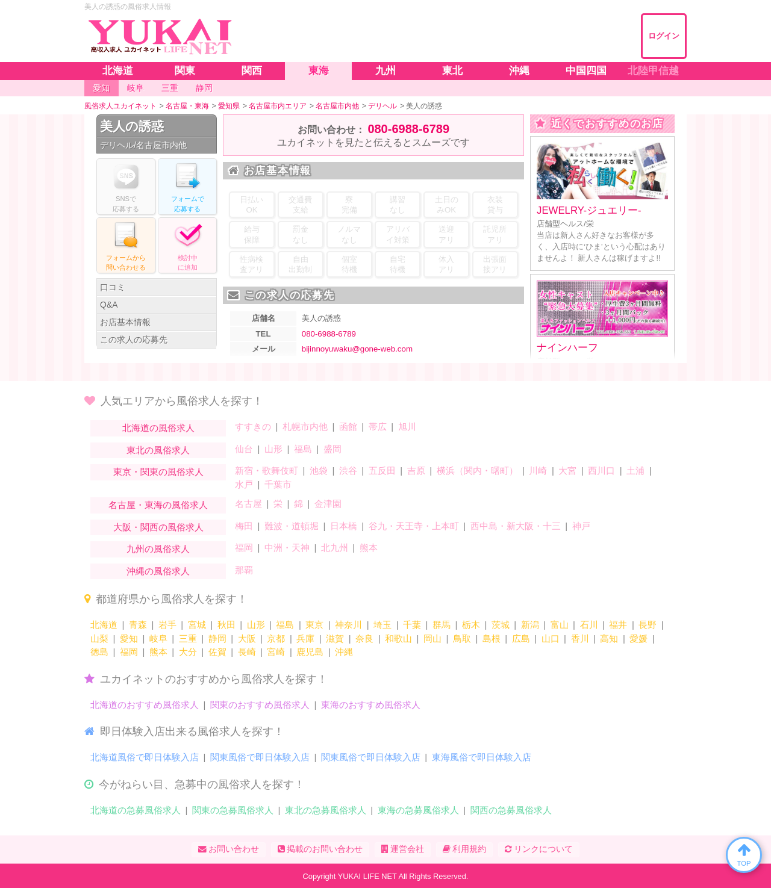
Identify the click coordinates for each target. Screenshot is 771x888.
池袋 (319, 470)
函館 (348, 426)
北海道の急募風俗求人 (135, 810)
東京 (314, 624)
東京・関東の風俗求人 (158, 472)
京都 (276, 638)
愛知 (129, 638)
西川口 (601, 470)
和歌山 (398, 638)
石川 (589, 624)
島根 (491, 638)
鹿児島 (309, 652)
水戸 (244, 484)
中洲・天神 (287, 547)
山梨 (99, 638)
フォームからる (126, 245)
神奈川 (348, 624)
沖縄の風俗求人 (158, 571)
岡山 (432, 638)
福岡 (244, 547)
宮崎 (276, 652)
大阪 (247, 638)
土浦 (635, 470)
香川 (580, 638)
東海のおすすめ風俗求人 (370, 705)
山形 (273, 449)
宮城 (197, 624)
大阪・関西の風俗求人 (158, 527)
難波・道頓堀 (291, 526)
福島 (303, 449)
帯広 (378, 426)
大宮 (567, 470)
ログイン (663, 35)
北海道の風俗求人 (158, 428)
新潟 (530, 624)
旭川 (407, 426)
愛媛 (638, 638)
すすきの (253, 426)
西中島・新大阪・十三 (515, 526)
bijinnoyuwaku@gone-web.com (357, 348)
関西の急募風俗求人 (511, 810)
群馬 (441, 624)
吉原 (416, 470)
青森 (138, 624)
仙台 (244, 449)
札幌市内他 (305, 426)
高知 (609, 638)
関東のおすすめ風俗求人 (260, 705)
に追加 (187, 245)
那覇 (244, 570)
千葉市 (278, 484)
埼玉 (382, 624)
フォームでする (187, 186)
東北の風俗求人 (158, 450)
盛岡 (332, 449)
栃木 (471, 624)
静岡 (217, 638)
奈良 (364, 638)
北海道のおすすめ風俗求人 (144, 705)
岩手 (167, 624)
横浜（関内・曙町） (477, 470)
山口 (551, 638)
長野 (647, 624)
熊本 (369, 547)
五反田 (382, 470)
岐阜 (158, 638)
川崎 (538, 470)
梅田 (244, 526)
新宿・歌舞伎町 (266, 470)
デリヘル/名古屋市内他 (143, 145)
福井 (618, 624)
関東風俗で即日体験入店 (260, 757)
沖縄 (344, 652)
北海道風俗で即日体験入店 (144, 757)
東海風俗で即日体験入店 (481, 757)
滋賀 (335, 638)
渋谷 (348, 470)
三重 (188, 638)
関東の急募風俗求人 (232, 810)
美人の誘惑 (132, 126)
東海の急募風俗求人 (418, 810)
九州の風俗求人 (158, 549)
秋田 (226, 624)
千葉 (412, 624)
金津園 (328, 503)
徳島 (99, 652)
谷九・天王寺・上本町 (414, 526)
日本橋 (343, 526)
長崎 (247, 652)
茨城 (501, 624)
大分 (188, 652)
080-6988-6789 (408, 128)
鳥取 (462, 638)
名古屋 (248, 503)
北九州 (334, 547)
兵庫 (305, 638)
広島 (521, 638)
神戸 (581, 526)
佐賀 (217, 652)
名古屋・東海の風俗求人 (158, 505)
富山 (560, 624)
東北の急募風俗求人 (325, 810)
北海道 (103, 624)
